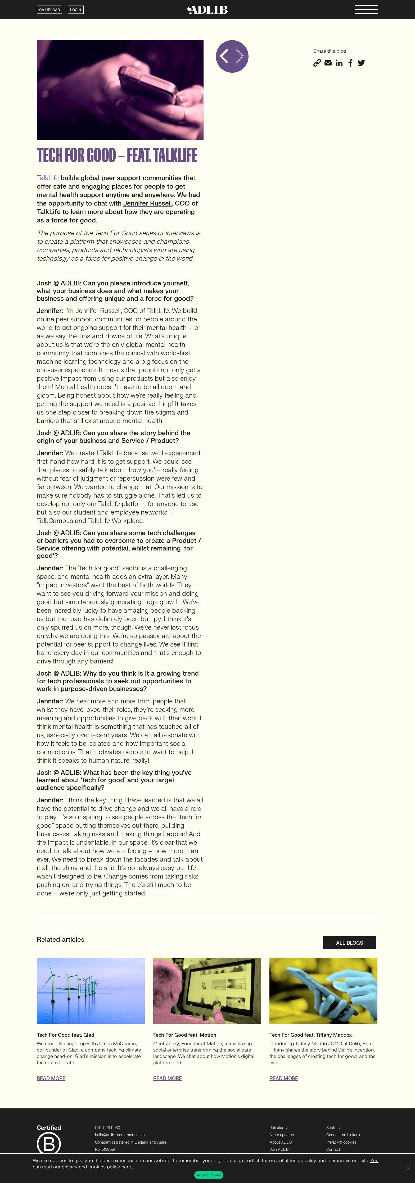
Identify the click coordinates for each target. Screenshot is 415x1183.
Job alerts (278, 1127)
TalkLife (48, 178)
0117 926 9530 (107, 1127)
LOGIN (75, 10)
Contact (333, 1149)
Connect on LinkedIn (343, 1135)
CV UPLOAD (49, 10)
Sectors (333, 1127)
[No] (408, 1168)
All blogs (349, 943)
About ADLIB (281, 1142)
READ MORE (51, 1079)
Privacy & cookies (341, 1142)
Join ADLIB (279, 1149)
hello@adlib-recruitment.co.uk (120, 1135)
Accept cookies (209, 1175)
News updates (282, 1135)
